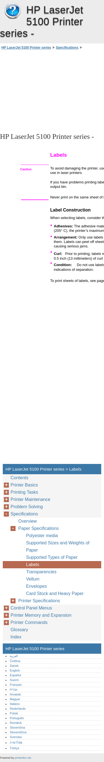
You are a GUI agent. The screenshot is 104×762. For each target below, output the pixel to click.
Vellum (32, 579)
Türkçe (14, 748)
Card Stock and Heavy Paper (54, 593)
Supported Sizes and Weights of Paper (57, 546)
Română (15, 722)
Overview (27, 521)
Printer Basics (24, 485)
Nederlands (18, 708)
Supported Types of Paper (52, 557)
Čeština (15, 661)
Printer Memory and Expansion (41, 615)
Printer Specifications (39, 600)
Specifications (67, 48)
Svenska (16, 737)
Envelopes (36, 586)
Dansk (14, 665)
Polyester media (42, 535)
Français (16, 684)
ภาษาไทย (16, 742)
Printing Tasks (24, 492)
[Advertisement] (52, 91)
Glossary (19, 629)
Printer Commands (29, 622)
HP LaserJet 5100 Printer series (12, 11)
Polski (14, 713)
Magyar (15, 699)
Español (15, 675)
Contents (19, 477)
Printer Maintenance (30, 499)
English (15, 670)
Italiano (15, 704)
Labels (32, 564)
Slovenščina (18, 732)
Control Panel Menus (31, 608)
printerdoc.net (23, 757)
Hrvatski (15, 694)
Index (16, 637)
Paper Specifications (38, 528)
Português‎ (17, 718)
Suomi (14, 680)
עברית (13, 689)
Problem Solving (27, 506)
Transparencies (41, 571)
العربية (14, 656)
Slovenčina (17, 727)
